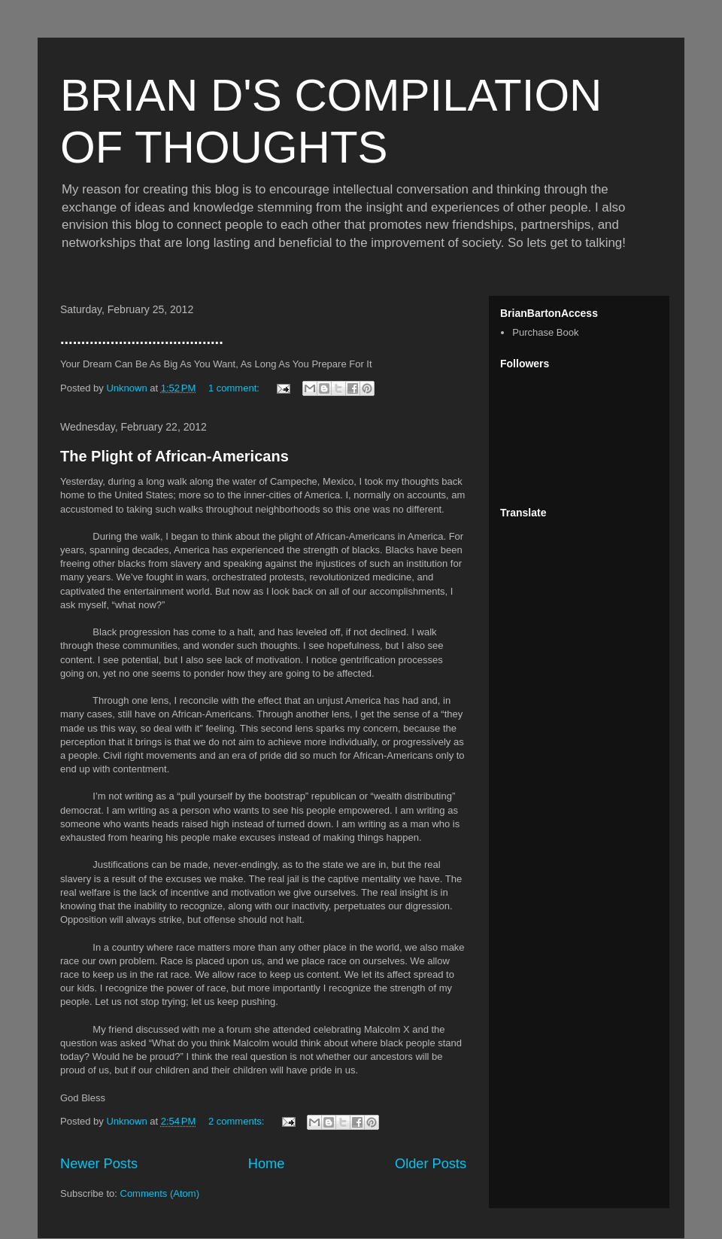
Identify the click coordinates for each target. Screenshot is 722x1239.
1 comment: (235, 388)
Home (266, 1163)
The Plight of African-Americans (174, 456)
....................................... (141, 338)
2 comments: (237, 1121)
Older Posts (430, 1163)
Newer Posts (99, 1163)
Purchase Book (545, 332)
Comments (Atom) (159, 1193)
